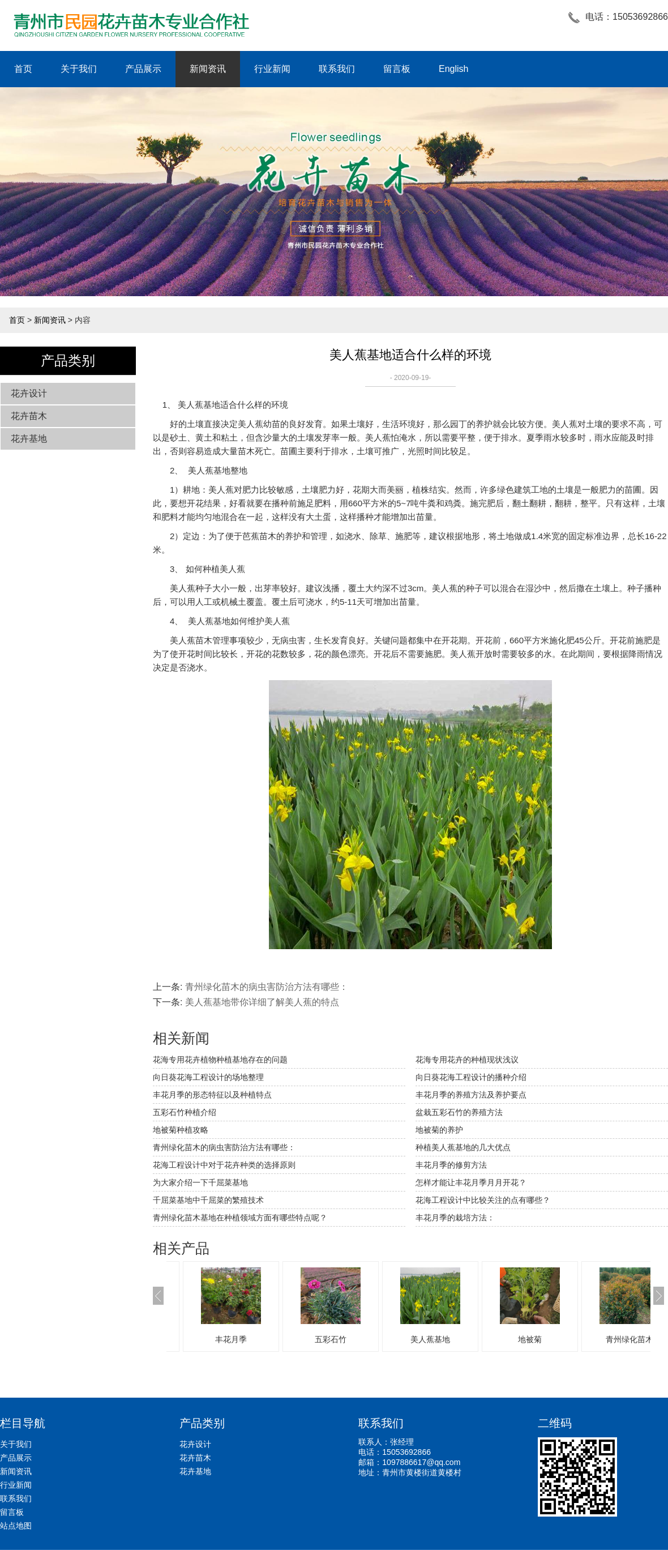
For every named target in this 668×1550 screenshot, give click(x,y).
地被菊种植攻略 (180, 1129)
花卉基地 (29, 438)
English (453, 69)
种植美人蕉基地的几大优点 (463, 1147)
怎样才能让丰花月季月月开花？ (471, 1182)
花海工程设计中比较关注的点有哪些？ (483, 1200)
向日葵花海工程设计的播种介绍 (471, 1077)
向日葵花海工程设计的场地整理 (208, 1077)
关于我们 (79, 69)
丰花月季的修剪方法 (451, 1164)
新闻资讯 (208, 69)
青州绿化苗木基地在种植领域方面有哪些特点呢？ (240, 1217)
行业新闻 (272, 69)
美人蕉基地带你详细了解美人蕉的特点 (262, 1002)
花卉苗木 (29, 416)
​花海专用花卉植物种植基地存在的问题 (220, 1059)
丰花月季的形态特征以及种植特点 (212, 1094)
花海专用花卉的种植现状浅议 (467, 1059)
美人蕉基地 (199, 404)
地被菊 (615, 1339)
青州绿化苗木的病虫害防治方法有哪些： (266, 987)
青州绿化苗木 (216, 1339)
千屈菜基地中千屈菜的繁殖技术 (208, 1200)
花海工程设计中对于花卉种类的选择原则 (224, 1164)
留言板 (396, 69)
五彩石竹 (415, 1339)
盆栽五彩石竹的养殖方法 (459, 1112)
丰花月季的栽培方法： (455, 1217)
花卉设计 (29, 393)
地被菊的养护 (439, 1129)
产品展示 (143, 69)
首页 (23, 69)
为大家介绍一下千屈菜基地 (200, 1182)
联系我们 (337, 69)
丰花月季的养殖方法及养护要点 (471, 1094)
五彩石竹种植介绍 (184, 1112)
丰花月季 (316, 1339)
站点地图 (16, 1525)
